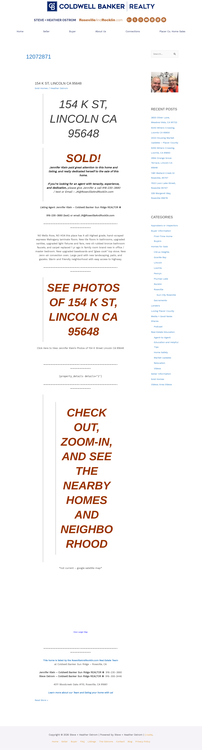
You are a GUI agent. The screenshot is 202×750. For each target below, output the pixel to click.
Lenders (155, 320)
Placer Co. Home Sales (172, 31)
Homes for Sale (160, 260)
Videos (157, 382)
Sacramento (161, 314)
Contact (121, 741)
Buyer (72, 31)
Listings (91, 741)
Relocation (160, 377)
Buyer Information (161, 245)
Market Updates (163, 372)
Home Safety (161, 366)
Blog (131, 741)
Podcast (158, 341)
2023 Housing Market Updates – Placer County (163, 147)
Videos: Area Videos (162, 399)
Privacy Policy (145, 741)
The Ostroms (105, 741)
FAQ (81, 741)
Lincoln (158, 277)
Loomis (158, 282)
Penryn (158, 287)
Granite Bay (160, 271)
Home (20, 31)
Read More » (42, 699)
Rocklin (158, 298)
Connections (133, 31)
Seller (46, 31)
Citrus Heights (162, 266)
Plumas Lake (161, 293)
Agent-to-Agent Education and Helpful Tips (163, 356)
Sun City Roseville (167, 309)
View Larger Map (80, 632)
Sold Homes (42, 88)
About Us (100, 31)
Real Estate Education (164, 346)
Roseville (159, 304)
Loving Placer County (163, 325)
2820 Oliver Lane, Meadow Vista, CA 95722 (161, 122)
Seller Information (161, 388)
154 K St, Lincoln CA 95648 (59, 83)
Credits (149, 734)
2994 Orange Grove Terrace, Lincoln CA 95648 (162, 172)
